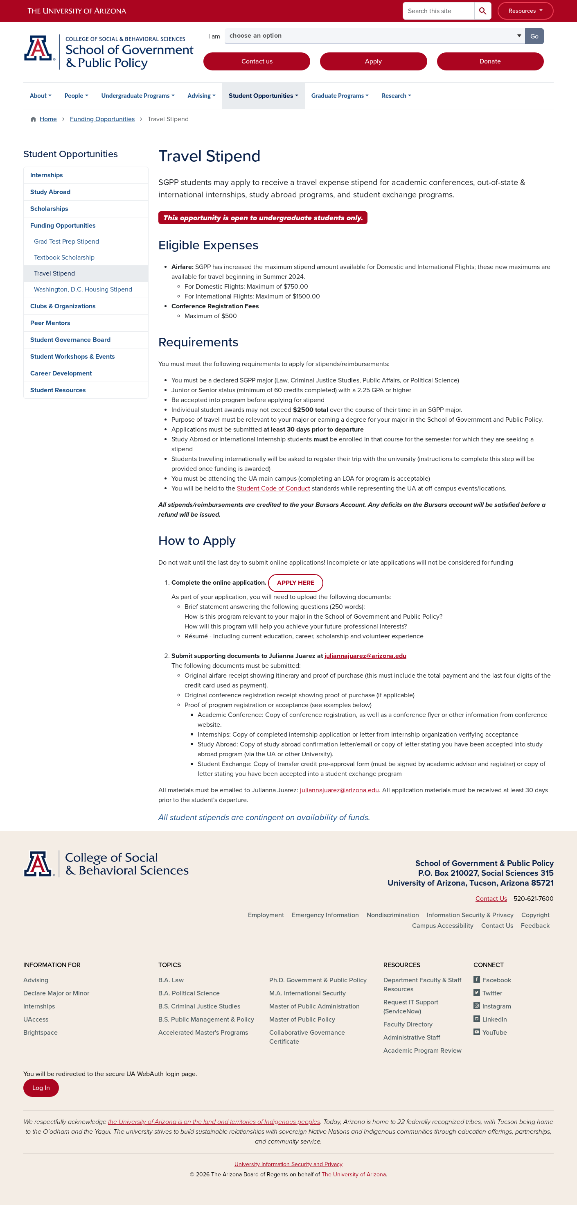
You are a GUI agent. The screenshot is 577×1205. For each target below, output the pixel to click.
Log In (41, 1088)
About (38, 95)
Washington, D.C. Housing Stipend (83, 289)
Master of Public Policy (302, 1019)
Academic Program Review (422, 1051)
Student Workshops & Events (72, 357)
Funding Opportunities (102, 119)
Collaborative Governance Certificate (307, 1037)
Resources (523, 10)
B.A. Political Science (189, 993)
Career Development (61, 373)
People (74, 95)
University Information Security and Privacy (288, 1164)
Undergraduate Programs (135, 95)
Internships (46, 175)
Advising (199, 95)
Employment (266, 915)
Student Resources (58, 390)
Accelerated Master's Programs (203, 1033)
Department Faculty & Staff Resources (422, 984)
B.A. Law (171, 980)
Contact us (257, 61)
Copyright (535, 915)
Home (48, 119)
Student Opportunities (261, 96)
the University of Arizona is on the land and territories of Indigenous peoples (214, 1122)
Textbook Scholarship (64, 257)
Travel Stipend (54, 273)
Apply (373, 61)
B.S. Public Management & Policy (206, 1019)
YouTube (494, 1033)
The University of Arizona (354, 1174)
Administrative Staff (411, 1037)
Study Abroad (50, 192)
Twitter (492, 993)
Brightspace (40, 1033)
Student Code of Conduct (273, 488)
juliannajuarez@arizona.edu (339, 790)
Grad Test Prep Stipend (66, 241)
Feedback (535, 926)
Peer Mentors (50, 323)
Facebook (496, 980)
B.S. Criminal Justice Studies (199, 1006)
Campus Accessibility (442, 926)
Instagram (496, 1006)
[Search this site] (439, 11)
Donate (490, 61)
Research (394, 95)
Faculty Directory (408, 1024)
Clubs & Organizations (63, 306)
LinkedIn (494, 1019)
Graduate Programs (337, 95)
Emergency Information (325, 915)
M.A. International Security (307, 993)
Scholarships (49, 209)
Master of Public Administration (314, 1006)
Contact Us (491, 899)
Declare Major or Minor (56, 993)
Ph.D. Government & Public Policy (318, 980)
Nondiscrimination (393, 915)
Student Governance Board (70, 340)
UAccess (35, 1019)
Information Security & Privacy (470, 915)
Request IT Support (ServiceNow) (410, 1006)
